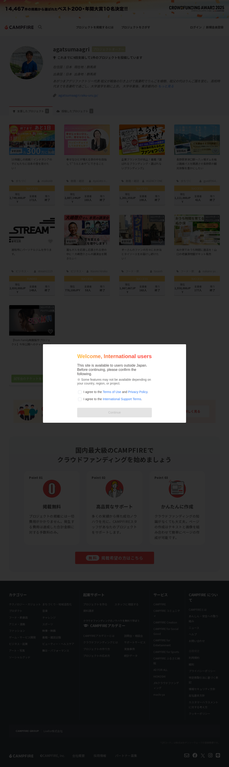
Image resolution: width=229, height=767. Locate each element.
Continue (114, 412)
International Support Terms (122, 399)
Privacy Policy (137, 392)
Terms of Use (112, 392)
